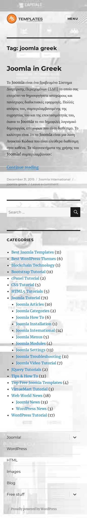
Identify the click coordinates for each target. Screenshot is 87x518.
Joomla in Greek (34, 68)
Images (14, 471)
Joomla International (55, 179)
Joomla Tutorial (25, 297)
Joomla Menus (29, 337)
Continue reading (23, 167)
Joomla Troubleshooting (38, 356)
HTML (12, 460)
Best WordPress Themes (33, 258)
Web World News (26, 395)
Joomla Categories (32, 310)
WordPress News (31, 408)
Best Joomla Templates (32, 252)
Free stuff (15, 494)
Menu (73, 18)
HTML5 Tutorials (27, 291)
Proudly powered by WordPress (34, 509)
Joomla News (28, 402)
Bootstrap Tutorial (28, 271)
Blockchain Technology (33, 265)
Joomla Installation (34, 324)
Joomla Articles (30, 304)
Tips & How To (24, 376)
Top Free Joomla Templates (36, 382)
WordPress (17, 449)
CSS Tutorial (22, 284)
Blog (11, 483)
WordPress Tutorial (29, 415)
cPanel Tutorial (25, 278)
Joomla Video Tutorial (36, 363)
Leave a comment (44, 184)
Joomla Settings (30, 350)
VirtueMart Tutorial (29, 389)
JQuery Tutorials (26, 369)
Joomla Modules (31, 343)
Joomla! (14, 437)
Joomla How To (30, 317)
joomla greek (17, 184)
